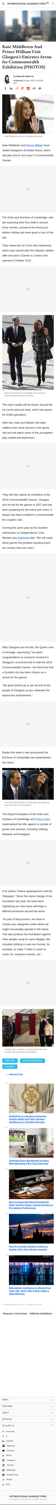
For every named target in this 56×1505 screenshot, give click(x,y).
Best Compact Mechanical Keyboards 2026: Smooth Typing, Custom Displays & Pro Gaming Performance (31, 1205)
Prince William (34, 145)
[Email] (34, 88)
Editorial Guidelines (41, 1313)
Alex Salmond (20, 537)
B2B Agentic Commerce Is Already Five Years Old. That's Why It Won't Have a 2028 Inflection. (30, 1291)
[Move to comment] (40, 88)
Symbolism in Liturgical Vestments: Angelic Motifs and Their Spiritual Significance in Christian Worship (28, 1119)
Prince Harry (43, 819)
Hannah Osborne (24, 76)
